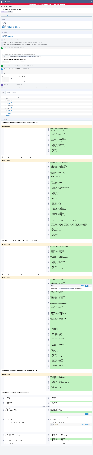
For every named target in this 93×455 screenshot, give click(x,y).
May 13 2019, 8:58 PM (25, 68)
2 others (35, 44)
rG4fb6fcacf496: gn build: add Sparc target (11, 27)
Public (10, 11)
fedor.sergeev (28, 44)
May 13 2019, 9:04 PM (18, 84)
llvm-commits (18, 44)
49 (4, 78)
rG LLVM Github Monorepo (7, 36)
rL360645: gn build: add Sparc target (9, 26)
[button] (92, 1)
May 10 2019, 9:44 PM (18, 39)
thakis (5, 23)
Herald (4, 42)
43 (4, 61)
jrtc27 (23, 44)
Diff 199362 (17, 68)
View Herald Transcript (27, 42)
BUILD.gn (10, 102)
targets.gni (8, 115)
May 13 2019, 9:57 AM (20, 47)
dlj (7, 15)
